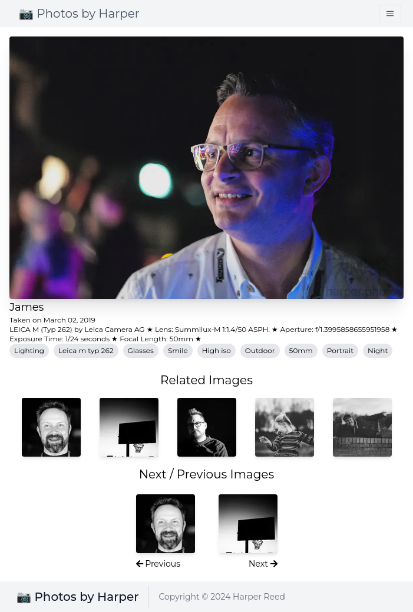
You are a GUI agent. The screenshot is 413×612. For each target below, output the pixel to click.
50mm (301, 350)
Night (378, 350)
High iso (216, 350)
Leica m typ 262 (85, 350)
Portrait (340, 350)
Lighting (29, 350)
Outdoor (260, 350)
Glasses (141, 350)
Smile (178, 350)
